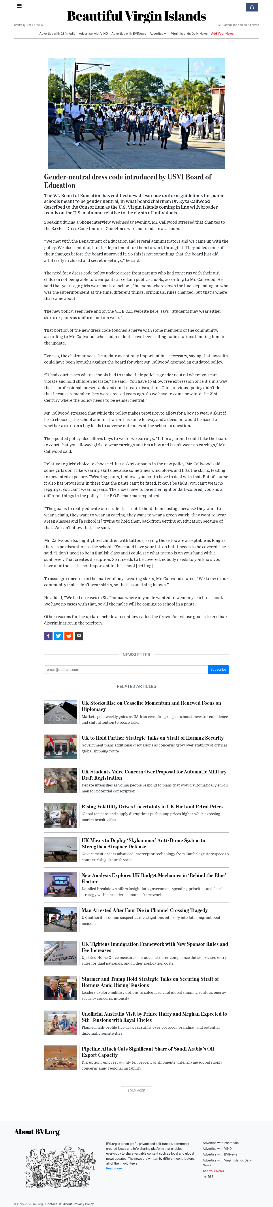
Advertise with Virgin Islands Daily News (179, 34)
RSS (208, 1176)
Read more (114, 1168)
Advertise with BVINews (128, 34)
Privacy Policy (84, 1204)
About (67, 1204)
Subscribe (218, 669)
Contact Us (53, 1204)
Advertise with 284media (57, 34)
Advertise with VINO (93, 34)
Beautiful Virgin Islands (136, 15)
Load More (136, 1091)
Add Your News (222, 34)
